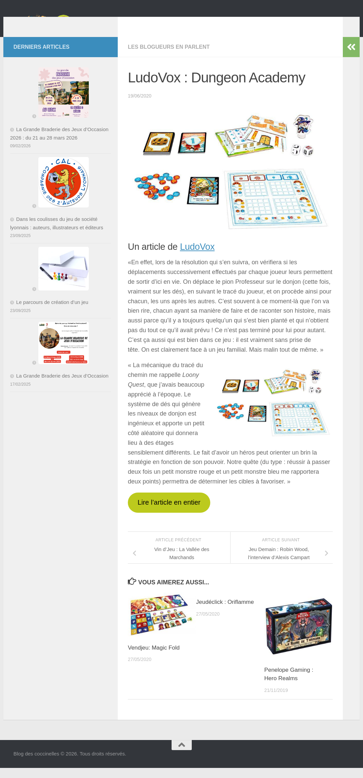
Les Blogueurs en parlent (169, 57)
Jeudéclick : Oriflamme (225, 612)
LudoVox (197, 257)
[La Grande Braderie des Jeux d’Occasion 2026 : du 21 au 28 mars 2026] (60, 103)
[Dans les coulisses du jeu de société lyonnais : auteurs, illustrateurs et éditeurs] (60, 193)
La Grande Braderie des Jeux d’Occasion (62, 386)
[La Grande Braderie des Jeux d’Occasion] (60, 354)
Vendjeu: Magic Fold (154, 658)
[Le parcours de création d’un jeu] (60, 280)
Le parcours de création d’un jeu (52, 312)
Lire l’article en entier (169, 512)
